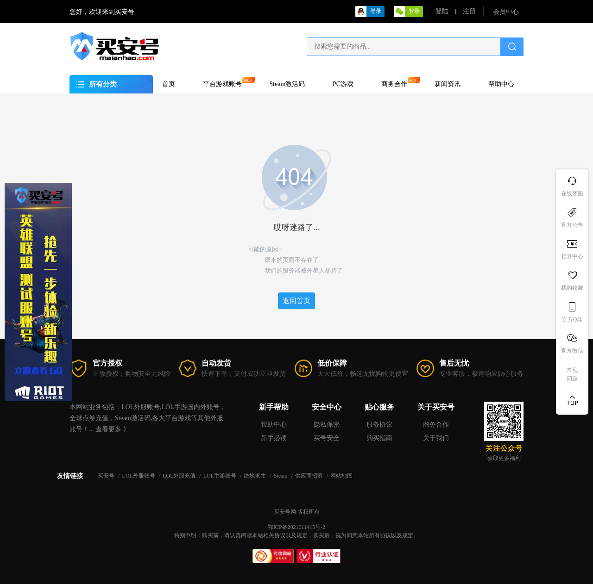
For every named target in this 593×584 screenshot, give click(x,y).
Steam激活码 (287, 84)
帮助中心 (501, 84)
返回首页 (296, 300)
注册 (469, 11)
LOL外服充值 (180, 475)
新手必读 (274, 438)
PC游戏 (343, 84)
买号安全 (327, 438)
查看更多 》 (112, 429)
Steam (281, 475)
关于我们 (436, 438)
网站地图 (341, 475)
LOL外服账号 (139, 475)
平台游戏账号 (222, 84)
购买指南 (379, 438)
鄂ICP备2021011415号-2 (296, 527)
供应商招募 (309, 475)
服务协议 (379, 424)
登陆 (441, 11)
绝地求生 (255, 475)
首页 (168, 84)
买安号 (107, 475)
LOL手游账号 (220, 475)
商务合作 (394, 84)
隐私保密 (327, 424)
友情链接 (70, 475)
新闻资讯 (448, 84)
